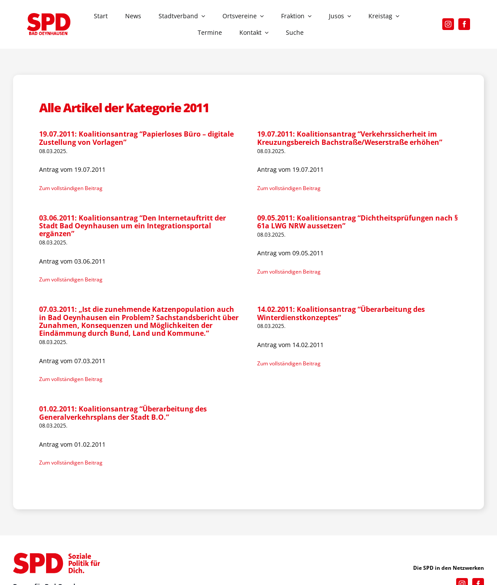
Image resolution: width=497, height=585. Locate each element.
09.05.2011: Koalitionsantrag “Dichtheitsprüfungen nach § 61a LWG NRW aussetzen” (357, 222)
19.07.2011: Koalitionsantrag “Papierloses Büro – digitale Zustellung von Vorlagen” (136, 138)
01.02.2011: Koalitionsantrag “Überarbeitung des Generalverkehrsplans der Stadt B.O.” (123, 412)
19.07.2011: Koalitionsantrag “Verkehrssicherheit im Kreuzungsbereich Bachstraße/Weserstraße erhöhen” (349, 138)
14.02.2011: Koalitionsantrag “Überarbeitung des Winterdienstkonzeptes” (341, 313)
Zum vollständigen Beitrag (71, 188)
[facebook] (464, 24)
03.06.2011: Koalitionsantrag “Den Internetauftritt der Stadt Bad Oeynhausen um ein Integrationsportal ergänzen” (132, 226)
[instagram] (448, 24)
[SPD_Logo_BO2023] (48, 16)
